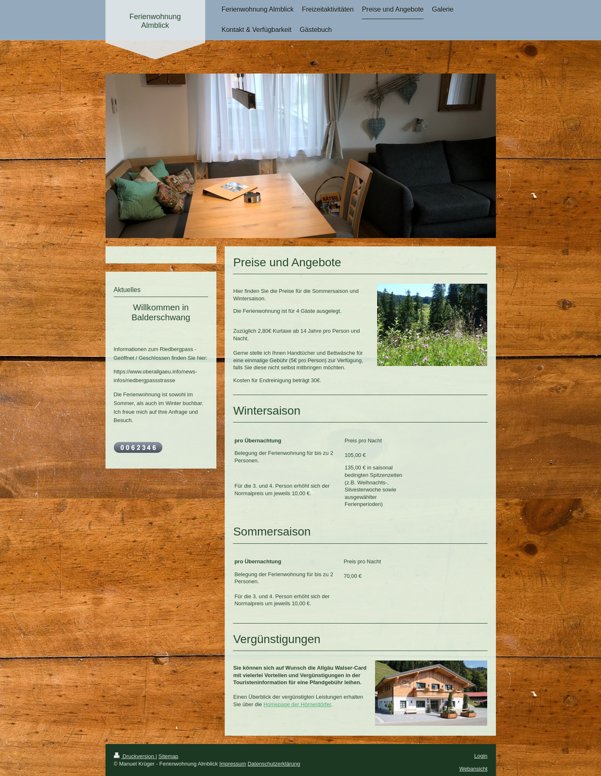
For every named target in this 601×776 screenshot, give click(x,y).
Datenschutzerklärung (274, 764)
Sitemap (169, 756)
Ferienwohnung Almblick (155, 20)
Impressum (232, 764)
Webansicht (473, 769)
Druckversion (135, 756)
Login (481, 756)
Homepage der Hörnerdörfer (297, 704)
